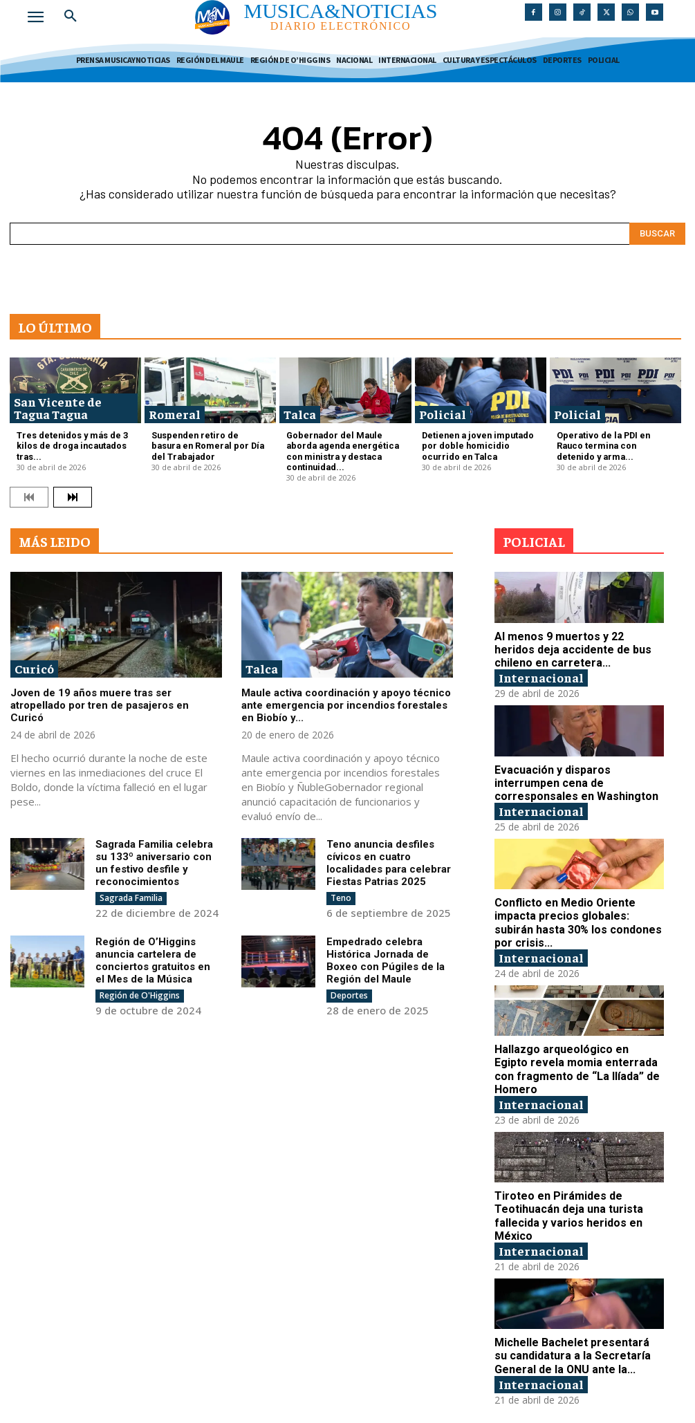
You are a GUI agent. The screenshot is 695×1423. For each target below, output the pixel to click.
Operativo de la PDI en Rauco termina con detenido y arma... (613, 439)
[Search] (657, 234)
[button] (70, 16)
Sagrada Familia (131, 891)
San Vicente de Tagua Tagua (58, 407)
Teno (341, 891)
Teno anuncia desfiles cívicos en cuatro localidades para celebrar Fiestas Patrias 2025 (388, 857)
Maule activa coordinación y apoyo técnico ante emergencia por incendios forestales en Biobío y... (346, 699)
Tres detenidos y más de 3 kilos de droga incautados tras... (67, 443)
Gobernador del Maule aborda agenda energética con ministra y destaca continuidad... (341, 448)
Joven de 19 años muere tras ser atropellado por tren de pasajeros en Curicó (99, 699)
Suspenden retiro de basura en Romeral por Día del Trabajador (210, 439)
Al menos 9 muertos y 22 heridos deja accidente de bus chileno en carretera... (576, 642)
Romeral (175, 414)
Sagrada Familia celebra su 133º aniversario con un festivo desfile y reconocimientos (154, 857)
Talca (300, 414)
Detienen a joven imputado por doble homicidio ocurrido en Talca (479, 443)
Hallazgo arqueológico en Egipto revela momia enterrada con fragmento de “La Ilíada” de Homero (574, 1054)
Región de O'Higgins (140, 989)
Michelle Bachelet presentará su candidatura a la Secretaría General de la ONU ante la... (574, 1334)
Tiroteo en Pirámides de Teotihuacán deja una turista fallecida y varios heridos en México (563, 1197)
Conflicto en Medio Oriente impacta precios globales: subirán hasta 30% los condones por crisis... (577, 911)
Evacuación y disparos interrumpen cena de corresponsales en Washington (570, 773)
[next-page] (72, 491)
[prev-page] (29, 491)
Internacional (541, 669)
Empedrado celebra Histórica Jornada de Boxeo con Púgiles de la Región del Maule (385, 954)
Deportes (349, 989)
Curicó (34, 663)
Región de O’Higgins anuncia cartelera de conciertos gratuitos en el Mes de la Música (152, 954)
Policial (442, 414)
